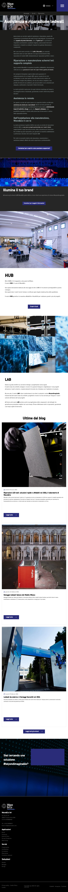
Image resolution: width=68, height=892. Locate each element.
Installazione (5, 849)
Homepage (26, 13)
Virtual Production (6, 838)
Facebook (63, 886)
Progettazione (5, 847)
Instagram (58, 886)
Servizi (33, 13)
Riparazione (5, 853)
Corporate (4, 834)
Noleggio (4, 864)
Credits (4, 887)
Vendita (4, 862)
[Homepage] (9, 5)
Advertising (5, 840)
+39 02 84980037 (8, 823)
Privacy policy (5, 885)
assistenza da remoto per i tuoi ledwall (24, 104)
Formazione (5, 851)
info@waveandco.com (11, 825)
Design (3, 866)
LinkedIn (52, 886)
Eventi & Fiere (5, 836)
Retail (3, 832)
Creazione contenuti (7, 855)
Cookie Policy (13, 885)
